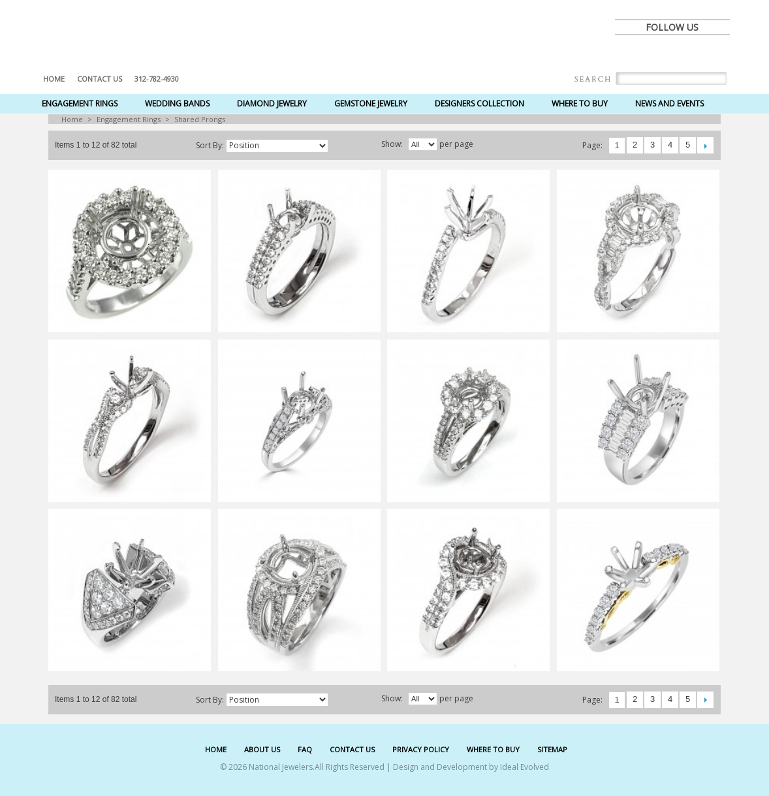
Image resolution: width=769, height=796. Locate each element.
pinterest (686, 53)
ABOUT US (262, 749)
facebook (629, 53)
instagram (715, 53)
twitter (658, 53)
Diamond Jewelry (272, 103)
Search (593, 79)
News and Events (669, 103)
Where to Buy (580, 103)
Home (54, 79)
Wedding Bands (177, 103)
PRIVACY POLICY (420, 749)
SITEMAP (552, 749)
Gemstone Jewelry (370, 103)
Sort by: (210, 145)
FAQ (305, 749)
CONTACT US (352, 749)
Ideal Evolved (524, 766)
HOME (216, 749)
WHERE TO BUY (493, 749)
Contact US (99, 79)
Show (391, 144)
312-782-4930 (156, 79)
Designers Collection (479, 103)
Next (705, 145)
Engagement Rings (80, 103)
